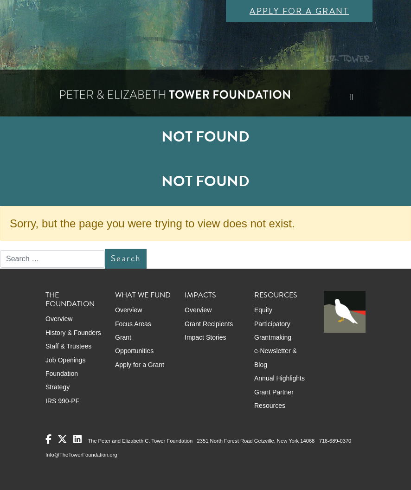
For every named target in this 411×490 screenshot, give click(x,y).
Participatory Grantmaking (272, 330)
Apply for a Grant (299, 11)
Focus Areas (133, 324)
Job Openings (65, 360)
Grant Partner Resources (274, 398)
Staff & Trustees (68, 346)
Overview (58, 318)
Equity (263, 310)
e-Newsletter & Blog (275, 357)
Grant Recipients (209, 324)
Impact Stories (205, 337)
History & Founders (73, 332)
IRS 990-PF (62, 401)
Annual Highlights (279, 378)
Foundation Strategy (61, 380)
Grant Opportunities (134, 344)
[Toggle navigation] (351, 96)
